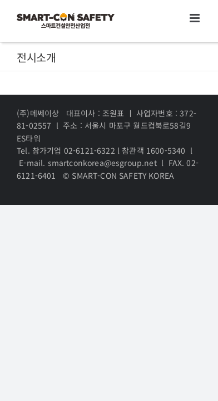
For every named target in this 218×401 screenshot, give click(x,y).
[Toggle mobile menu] (195, 18)
